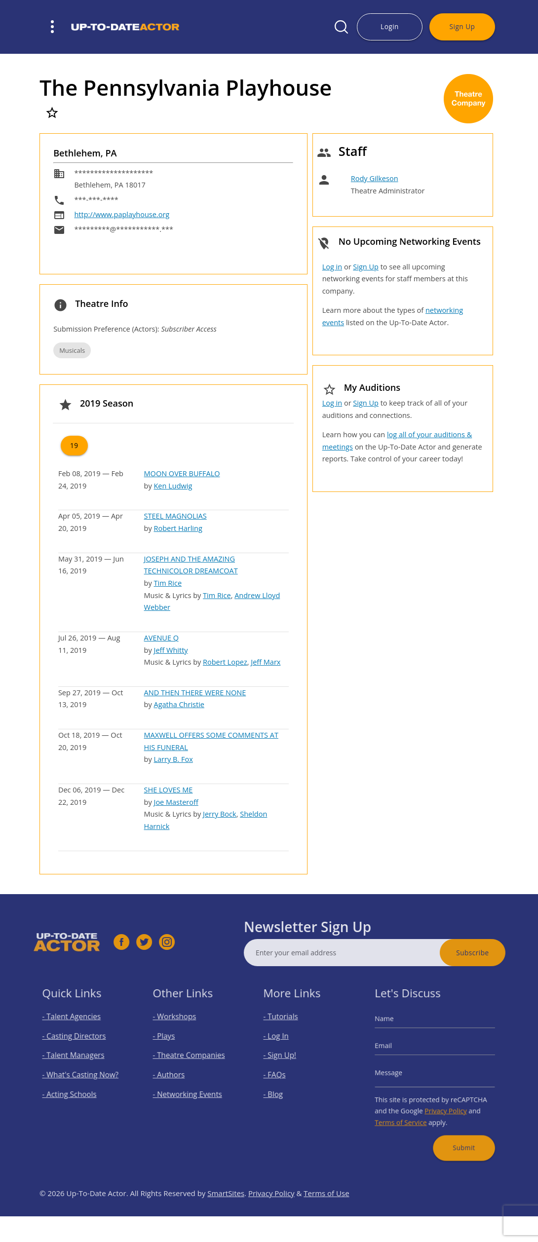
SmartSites (225, 1215)
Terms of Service (407, 1113)
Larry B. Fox (173, 759)
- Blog (280, 1090)
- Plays (170, 1043)
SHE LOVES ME (168, 789)
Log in (332, 266)
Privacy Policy (443, 1104)
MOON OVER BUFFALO (182, 473)
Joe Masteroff (176, 802)
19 (74, 445)
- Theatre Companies (190, 1058)
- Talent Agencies (74, 1027)
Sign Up (462, 26)
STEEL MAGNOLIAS (175, 516)
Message (397, 1073)
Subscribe (494, 952)
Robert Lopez (225, 662)
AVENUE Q (161, 637)
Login (390, 26)
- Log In (282, 1043)
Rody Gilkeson (374, 178)
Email (393, 1051)
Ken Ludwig (173, 485)
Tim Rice (168, 583)
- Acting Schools (73, 1090)
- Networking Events (189, 1090)
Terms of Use (326, 1215)
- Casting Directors (76, 1043)
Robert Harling (178, 528)
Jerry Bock (219, 814)
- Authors (174, 1074)
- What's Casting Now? (82, 1074)
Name (393, 1029)
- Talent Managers (76, 1058)
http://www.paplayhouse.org (121, 214)
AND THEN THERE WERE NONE (195, 692)
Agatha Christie (179, 704)
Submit (458, 1133)
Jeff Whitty (171, 650)
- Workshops (178, 1027)
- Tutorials (286, 1027)
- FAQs (281, 1074)
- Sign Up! (285, 1058)
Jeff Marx (265, 662)
